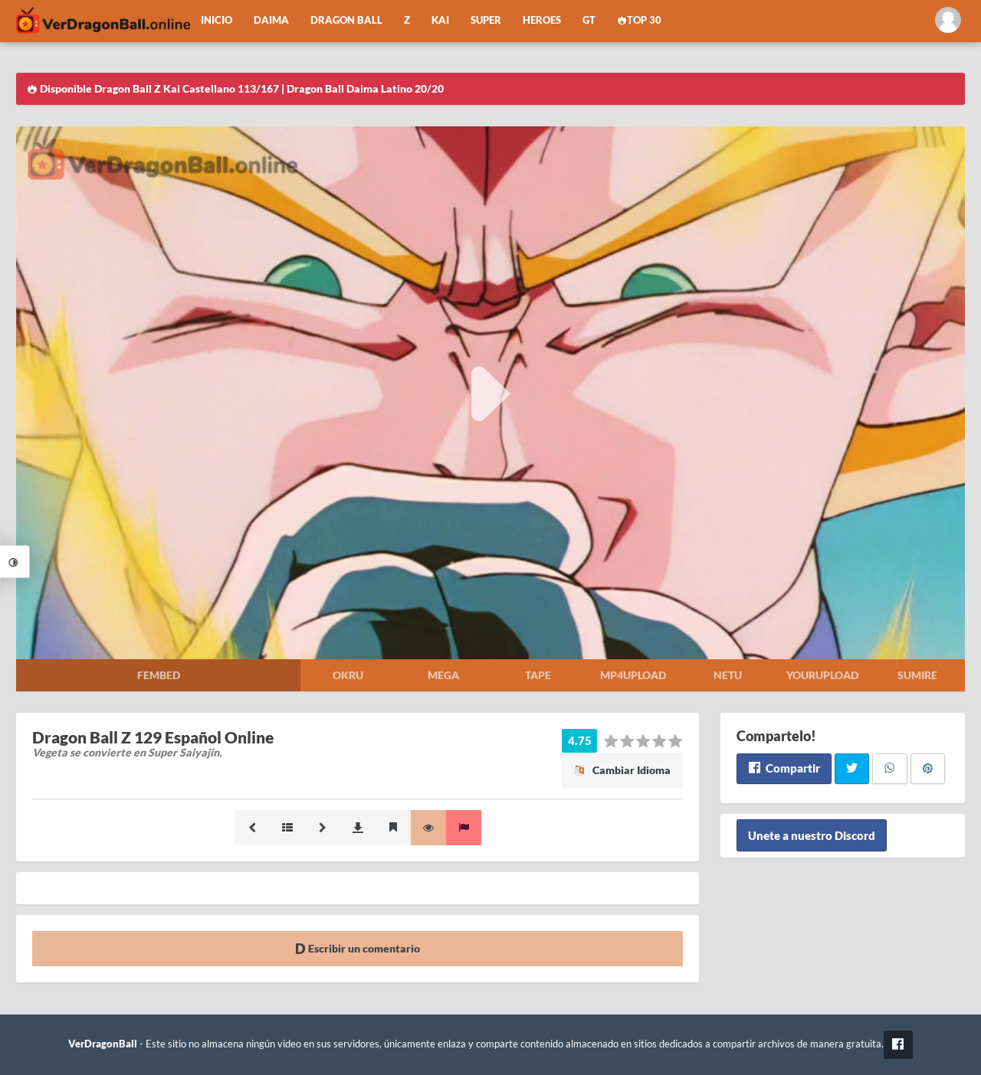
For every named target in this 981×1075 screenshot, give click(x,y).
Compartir (783, 768)
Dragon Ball (346, 20)
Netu (728, 674)
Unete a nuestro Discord (811, 835)
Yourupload (822, 674)
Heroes (542, 20)
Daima (271, 20)
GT (588, 20)
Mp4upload (633, 674)
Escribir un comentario (357, 948)
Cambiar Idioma (622, 769)
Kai (440, 20)
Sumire (917, 674)
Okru (348, 674)
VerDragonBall (102, 1044)
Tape (538, 674)
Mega (443, 674)
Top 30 (639, 20)
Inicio (216, 20)
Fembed (158, 674)
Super (486, 20)
